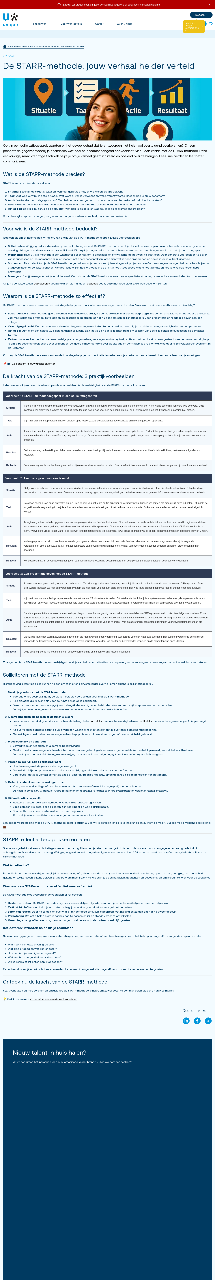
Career (99, 23)
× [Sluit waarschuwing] (209, 4)
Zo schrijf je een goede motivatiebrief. (53, 999)
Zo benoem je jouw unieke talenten (34, 363)
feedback (92, 283)
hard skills (96, 721)
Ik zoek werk (39, 23)
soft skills (146, 721)
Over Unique (124, 23)
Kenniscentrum (18, 46)
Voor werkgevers (71, 23)
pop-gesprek (42, 283)
